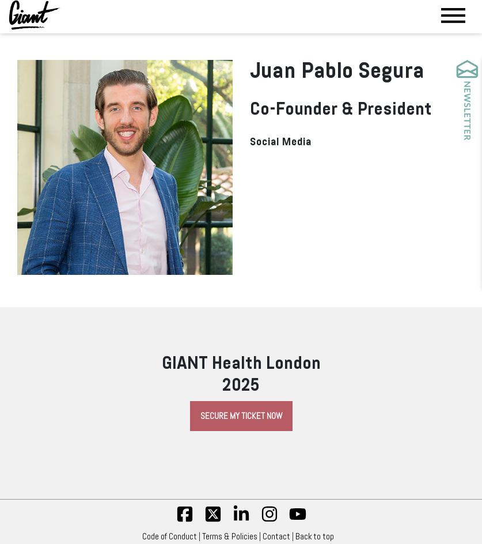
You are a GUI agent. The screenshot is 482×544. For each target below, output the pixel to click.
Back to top (317, 536)
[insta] (269, 519)
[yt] (297, 519)
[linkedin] (241, 519)
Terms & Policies (229, 536)
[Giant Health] (34, 15)
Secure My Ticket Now (241, 416)
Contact (276, 536)
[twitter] (213, 519)
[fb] (185, 519)
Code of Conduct (169, 536)
